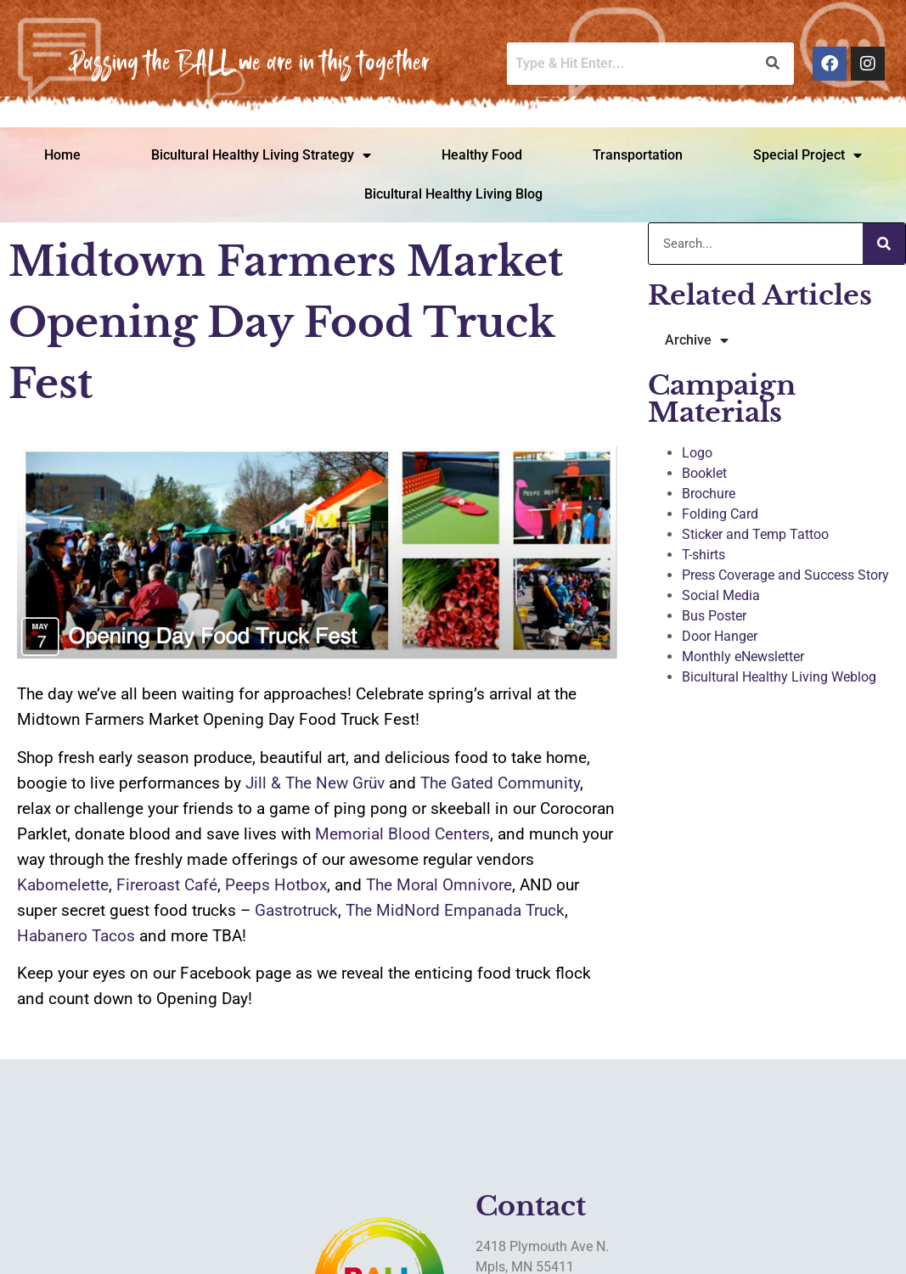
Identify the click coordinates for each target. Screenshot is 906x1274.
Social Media (721, 595)
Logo (697, 453)
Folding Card (720, 514)
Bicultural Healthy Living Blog (453, 194)
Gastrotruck (296, 910)
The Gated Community (500, 783)
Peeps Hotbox (276, 885)
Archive (697, 340)
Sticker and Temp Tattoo (755, 534)
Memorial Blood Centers (402, 834)
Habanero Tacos (76, 936)
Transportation (638, 155)
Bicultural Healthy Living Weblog (779, 677)
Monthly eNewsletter (743, 656)
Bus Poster (714, 616)
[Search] (884, 243)
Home (62, 155)
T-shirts (703, 555)
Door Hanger (719, 636)
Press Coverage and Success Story (785, 575)
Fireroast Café (166, 885)
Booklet (704, 473)
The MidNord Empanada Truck (455, 910)
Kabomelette (63, 885)
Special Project (807, 155)
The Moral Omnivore (439, 885)
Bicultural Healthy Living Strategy (261, 155)
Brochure (708, 493)
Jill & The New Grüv (315, 783)
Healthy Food (482, 155)
